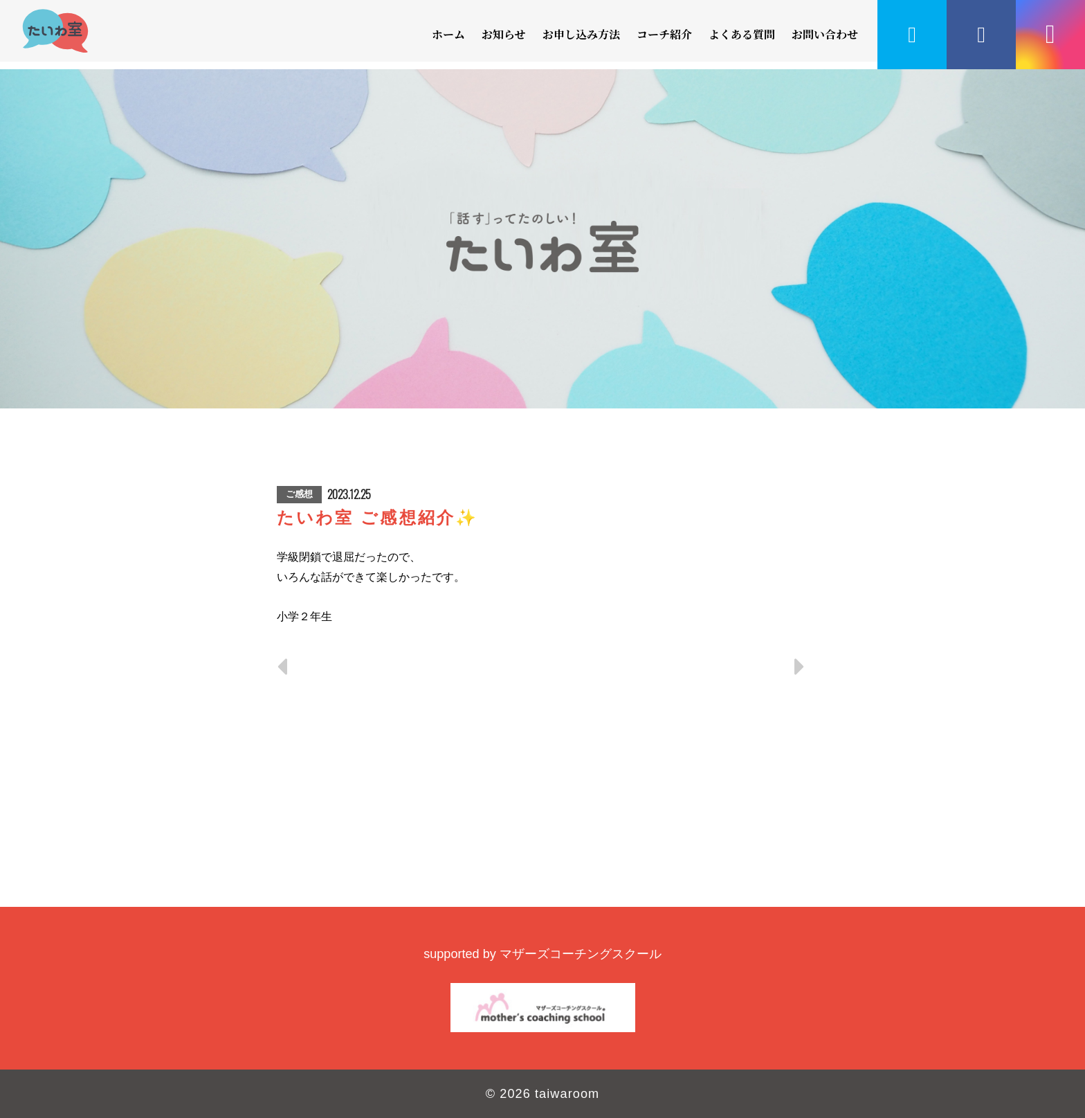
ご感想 (299, 494)
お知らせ (504, 34)
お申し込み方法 (581, 34)
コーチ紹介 (664, 34)
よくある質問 (742, 34)
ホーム (448, 34)
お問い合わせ (825, 34)
